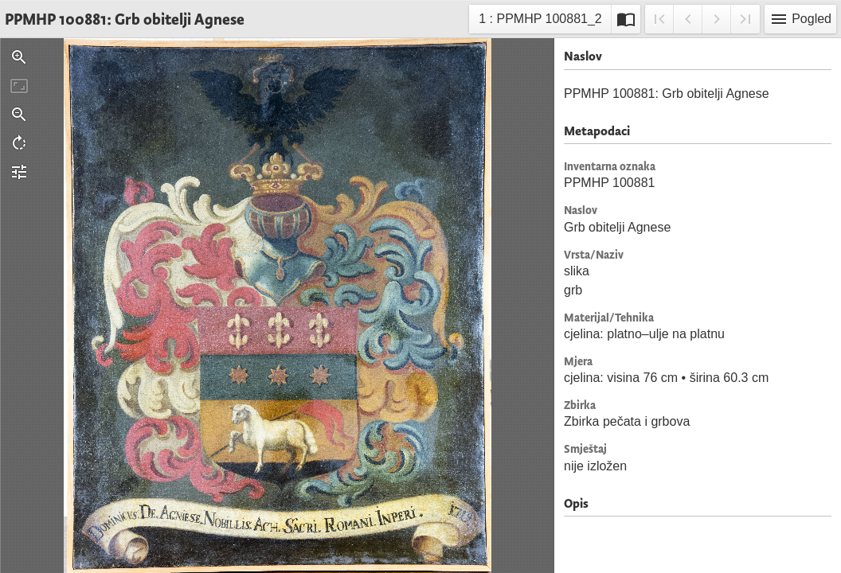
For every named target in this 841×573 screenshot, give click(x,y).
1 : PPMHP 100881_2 (539, 21)
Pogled (800, 19)
